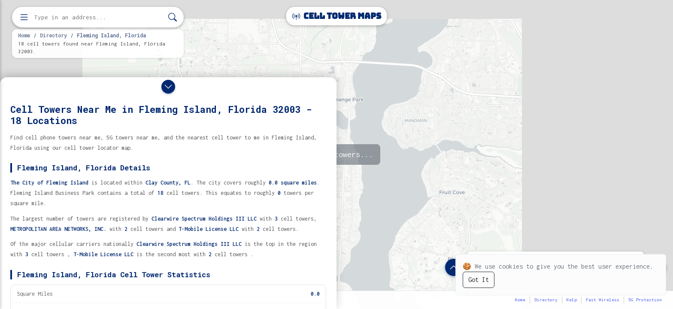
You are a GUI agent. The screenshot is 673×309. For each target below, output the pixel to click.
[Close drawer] (168, 87)
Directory (53, 35)
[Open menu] (24, 17)
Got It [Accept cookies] (478, 279)
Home (24, 35)
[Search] (172, 17)
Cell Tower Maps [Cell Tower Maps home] (336, 16)
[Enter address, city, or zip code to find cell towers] (98, 17)
